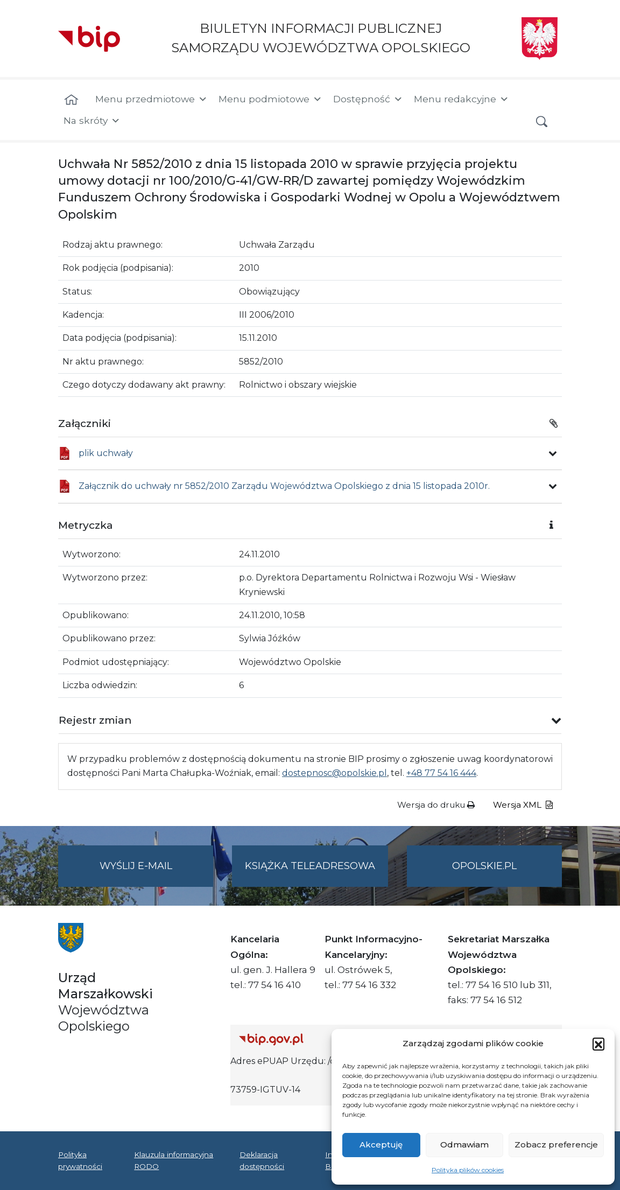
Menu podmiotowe (270, 99)
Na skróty (92, 120)
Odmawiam (464, 1144)
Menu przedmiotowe (151, 99)
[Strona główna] (71, 100)
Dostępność (368, 99)
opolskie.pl (484, 866)
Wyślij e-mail (157, 872)
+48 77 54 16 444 (441, 773)
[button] (598, 1043)
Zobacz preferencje (556, 1144)
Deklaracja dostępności (261, 1160)
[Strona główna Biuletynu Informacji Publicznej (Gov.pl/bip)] (318, 1039)
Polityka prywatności (80, 1160)
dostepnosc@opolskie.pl (334, 773)
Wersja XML (523, 805)
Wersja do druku (436, 805)
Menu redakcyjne (461, 99)
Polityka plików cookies (468, 1170)
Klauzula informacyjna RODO (173, 1160)
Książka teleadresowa (310, 866)
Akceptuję (381, 1144)
